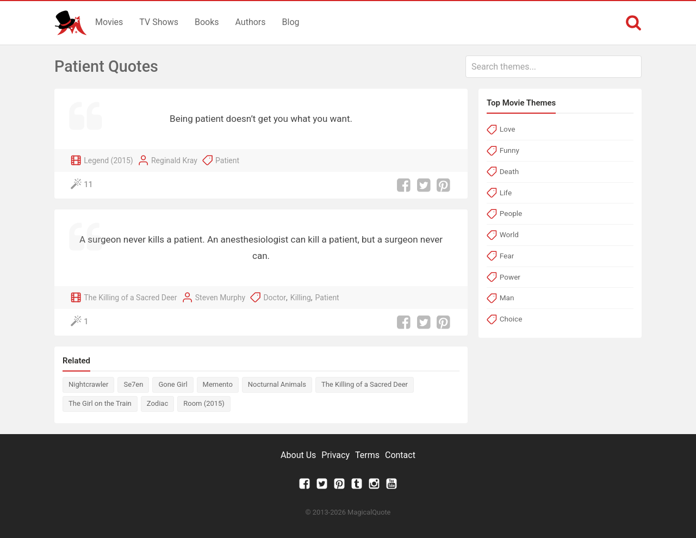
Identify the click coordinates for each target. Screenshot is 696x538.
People (511, 213)
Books (207, 22)
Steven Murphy (220, 297)
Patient (227, 160)
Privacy (335, 455)
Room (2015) (204, 403)
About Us (298, 455)
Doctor (274, 297)
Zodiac (157, 403)
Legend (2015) (108, 160)
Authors (250, 22)
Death (509, 171)
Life (506, 192)
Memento (218, 384)
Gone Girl (172, 384)
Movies (109, 22)
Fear (507, 255)
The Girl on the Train (100, 403)
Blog (291, 22)
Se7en (133, 384)
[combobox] (553, 66)
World (509, 234)
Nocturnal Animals (277, 384)
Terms (367, 455)
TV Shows (158, 22)
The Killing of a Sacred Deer (130, 297)
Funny (509, 150)
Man (507, 297)
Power (510, 277)
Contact (400, 455)
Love (507, 129)
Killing (300, 297)
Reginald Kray (174, 160)
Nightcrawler (88, 384)
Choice (511, 318)
